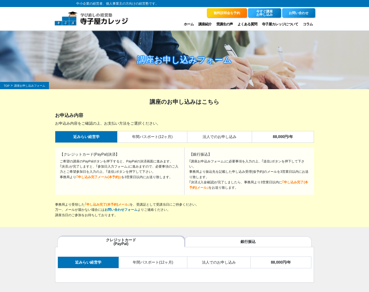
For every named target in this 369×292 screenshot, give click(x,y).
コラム (308, 24)
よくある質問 (247, 24)
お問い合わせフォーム (120, 209)
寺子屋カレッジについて (280, 24)
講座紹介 (205, 24)
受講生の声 (224, 24)
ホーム (189, 24)
